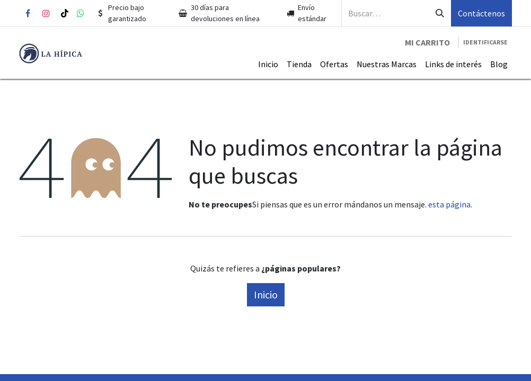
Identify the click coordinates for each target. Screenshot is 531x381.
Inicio (266, 294)
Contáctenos (481, 13)
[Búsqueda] (440, 13)
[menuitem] (268, 64)
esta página (449, 204)
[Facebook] (27, 13)
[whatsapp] (80, 13)
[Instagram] (46, 13)
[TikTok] (64, 13)
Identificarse (485, 42)
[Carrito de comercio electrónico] (427, 42)
